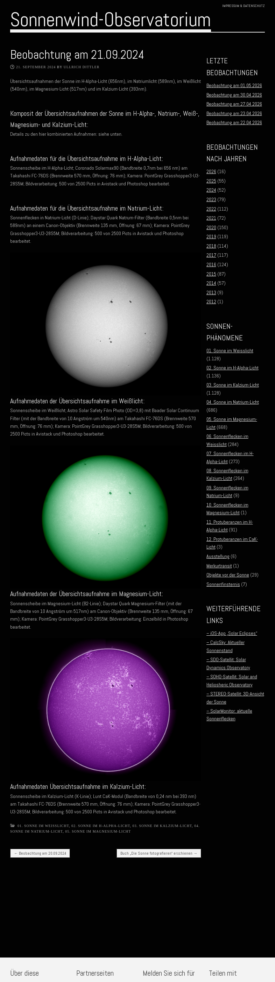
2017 (211, 255)
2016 (211, 264)
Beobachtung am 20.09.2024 (40, 853)
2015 (211, 274)
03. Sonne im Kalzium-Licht (162, 826)
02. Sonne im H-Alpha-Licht (100, 826)
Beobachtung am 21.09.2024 (77, 54)
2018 (211, 246)
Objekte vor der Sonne (227, 575)
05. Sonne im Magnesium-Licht (98, 831)
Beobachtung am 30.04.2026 (234, 95)
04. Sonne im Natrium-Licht (232, 402)
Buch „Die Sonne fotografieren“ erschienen (158, 853)
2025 (211, 181)
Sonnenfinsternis (223, 584)
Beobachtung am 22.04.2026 (234, 122)
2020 (211, 227)
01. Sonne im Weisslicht (43, 826)
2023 (211, 199)
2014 (211, 283)
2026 (211, 171)
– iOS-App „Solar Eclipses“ (231, 633)
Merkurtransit (219, 566)
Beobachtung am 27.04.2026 (234, 104)
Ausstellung (218, 556)
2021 (211, 218)
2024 (211, 190)
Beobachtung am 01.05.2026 (234, 85)
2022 (211, 209)
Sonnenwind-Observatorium (110, 19)
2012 (211, 301)
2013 (211, 292)
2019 (211, 236)
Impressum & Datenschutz (243, 5)
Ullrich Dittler (82, 67)
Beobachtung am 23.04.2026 (234, 113)
